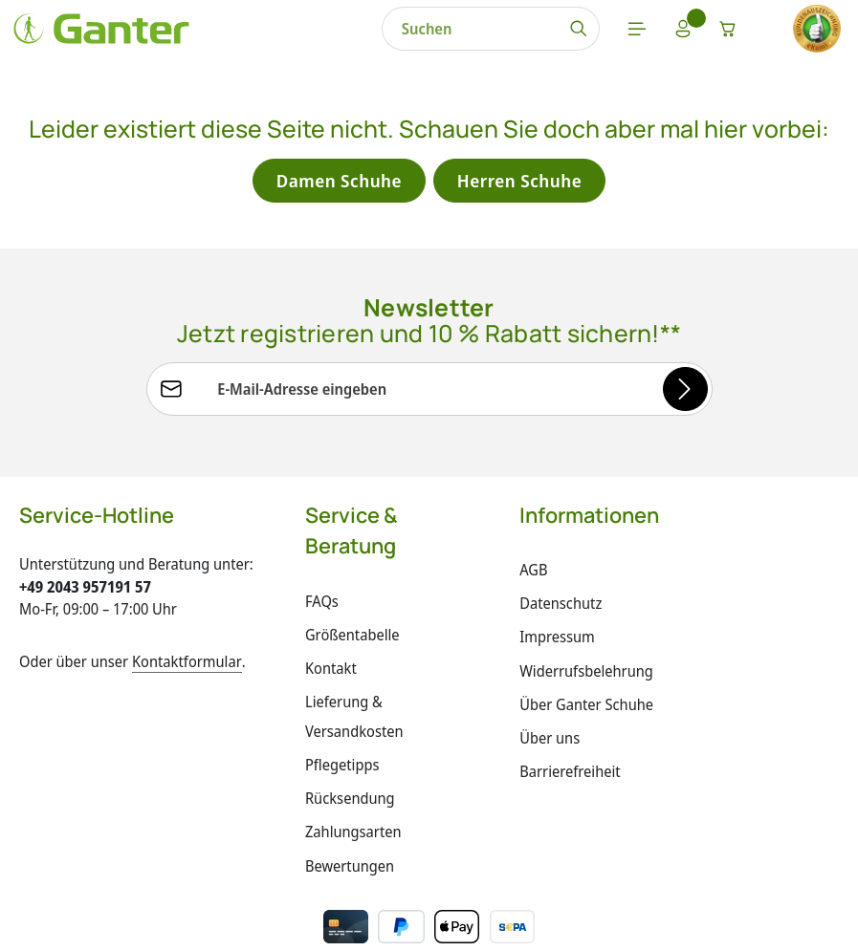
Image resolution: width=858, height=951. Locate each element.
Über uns (549, 742)
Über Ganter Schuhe (586, 709)
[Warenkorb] (568, 31)
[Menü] (469, 31)
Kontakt (331, 672)
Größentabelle (352, 639)
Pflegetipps (342, 770)
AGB (533, 574)
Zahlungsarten (353, 837)
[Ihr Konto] (518, 31)
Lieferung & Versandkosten (354, 721)
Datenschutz (560, 608)
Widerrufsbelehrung (586, 675)
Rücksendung (350, 803)
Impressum (557, 642)
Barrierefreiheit (569, 776)
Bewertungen (349, 870)
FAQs (322, 605)
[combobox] (299, 31)
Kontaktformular (187, 666)
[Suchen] (408, 31)
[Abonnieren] (684, 393)
